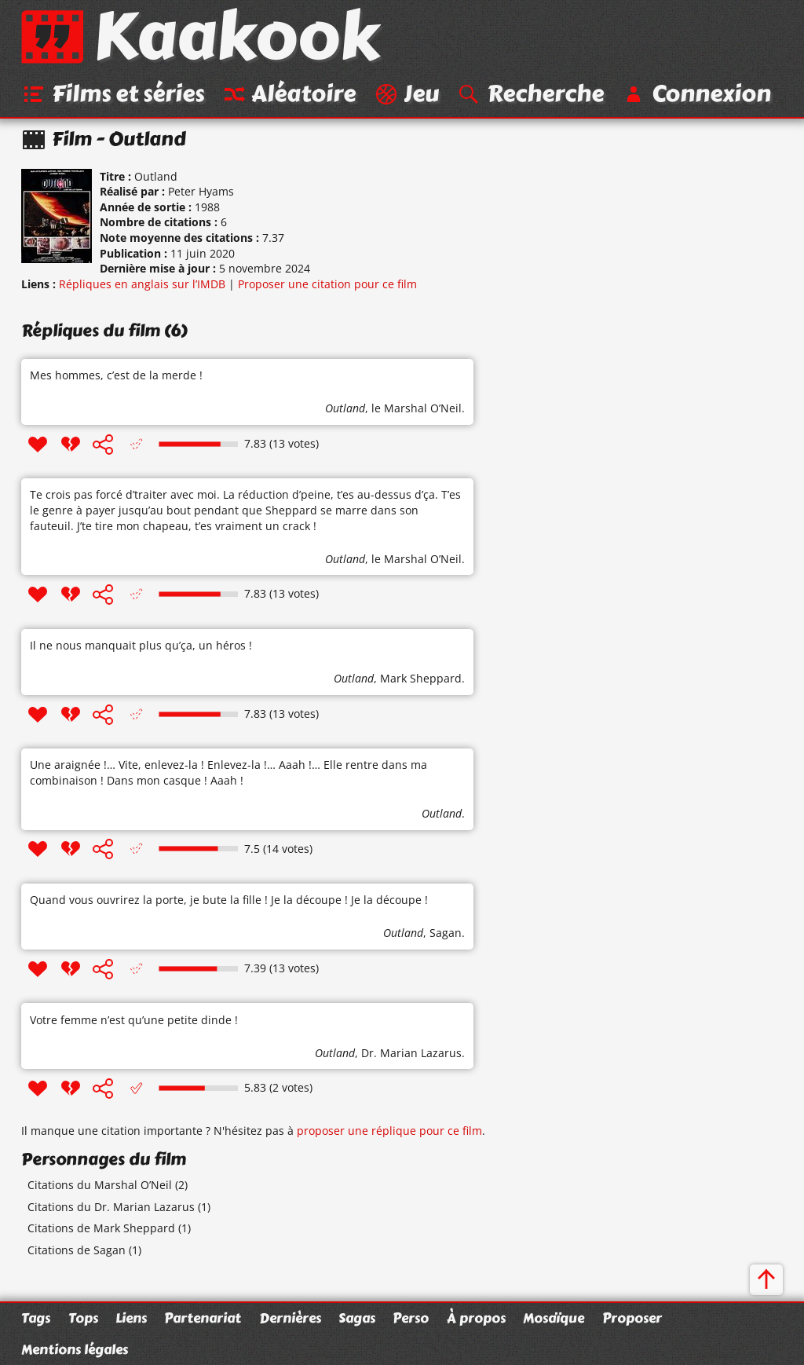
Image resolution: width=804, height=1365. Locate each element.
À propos (476, 1318)
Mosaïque (553, 1318)
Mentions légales (74, 1349)
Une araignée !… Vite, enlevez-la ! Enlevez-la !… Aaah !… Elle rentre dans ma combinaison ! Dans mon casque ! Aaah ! (228, 772)
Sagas (356, 1318)
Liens (131, 1318)
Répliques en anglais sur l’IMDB (142, 283)
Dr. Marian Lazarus (411, 1052)
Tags (35, 1318)
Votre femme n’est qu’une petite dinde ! (134, 1019)
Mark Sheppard (421, 678)
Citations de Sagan (76, 1249)
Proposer (632, 1318)
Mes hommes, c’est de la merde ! (116, 375)
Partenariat (202, 1318)
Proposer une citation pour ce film (327, 283)
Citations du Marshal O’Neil (99, 1184)
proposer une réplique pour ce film (389, 1130)
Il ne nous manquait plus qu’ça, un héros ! (141, 645)
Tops (83, 1318)
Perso (411, 1318)
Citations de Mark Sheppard (101, 1227)
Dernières (290, 1318)
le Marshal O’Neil (416, 408)
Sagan (445, 932)
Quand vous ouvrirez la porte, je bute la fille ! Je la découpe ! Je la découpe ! (229, 899)
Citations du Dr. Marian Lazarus (111, 1206)
